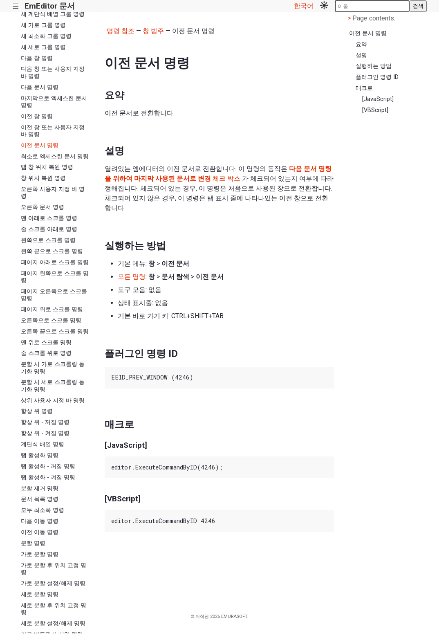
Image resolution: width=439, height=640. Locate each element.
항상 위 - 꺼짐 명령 (45, 422)
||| (16, 6)
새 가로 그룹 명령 (43, 25)
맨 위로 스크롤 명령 (46, 342)
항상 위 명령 (37, 411)
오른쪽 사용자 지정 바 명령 (53, 193)
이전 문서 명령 (39, 145)
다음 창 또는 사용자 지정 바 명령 (53, 72)
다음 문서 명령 (39, 87)
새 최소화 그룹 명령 (46, 36)
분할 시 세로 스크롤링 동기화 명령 (53, 386)
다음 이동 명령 (39, 521)
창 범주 (153, 31)
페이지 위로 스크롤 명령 (52, 309)
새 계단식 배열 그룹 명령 (53, 14)
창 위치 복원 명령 (43, 178)
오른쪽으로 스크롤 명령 (51, 320)
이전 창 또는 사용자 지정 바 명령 (53, 131)
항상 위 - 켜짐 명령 (45, 433)
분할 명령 (33, 543)
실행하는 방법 (374, 66)
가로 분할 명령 (39, 554)
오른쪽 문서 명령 (42, 207)
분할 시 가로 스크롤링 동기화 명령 (53, 368)
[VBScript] (375, 110)
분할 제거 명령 (39, 488)
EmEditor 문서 (50, 6)
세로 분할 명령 (39, 594)
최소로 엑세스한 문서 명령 (55, 156)
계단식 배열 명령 (42, 444)
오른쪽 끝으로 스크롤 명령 (55, 331)
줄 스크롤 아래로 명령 (49, 229)
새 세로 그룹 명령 (43, 47)
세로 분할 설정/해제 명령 (53, 623)
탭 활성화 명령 (39, 455)
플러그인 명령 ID (377, 77)
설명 (361, 55)
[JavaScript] (378, 99)
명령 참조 (120, 31)
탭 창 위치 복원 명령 (47, 167)
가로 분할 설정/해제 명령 (53, 583)
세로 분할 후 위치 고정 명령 (53, 609)
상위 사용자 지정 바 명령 (53, 400)
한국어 (304, 6)
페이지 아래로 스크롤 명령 (55, 262)
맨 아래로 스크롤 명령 (49, 218)
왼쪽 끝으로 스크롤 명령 (52, 251)
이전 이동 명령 (39, 532)
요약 (361, 44)
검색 (418, 6)
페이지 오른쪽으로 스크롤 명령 (54, 295)
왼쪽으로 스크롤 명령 (48, 240)
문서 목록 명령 (39, 499)
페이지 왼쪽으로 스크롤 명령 (55, 277)
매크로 (364, 88)
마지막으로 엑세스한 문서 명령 (54, 102)
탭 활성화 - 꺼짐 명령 (48, 466)
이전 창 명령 (37, 116)
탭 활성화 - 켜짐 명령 (48, 477)
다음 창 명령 (37, 58)
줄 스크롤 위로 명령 (46, 353)
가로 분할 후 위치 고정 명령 (53, 569)
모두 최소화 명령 (42, 510)
